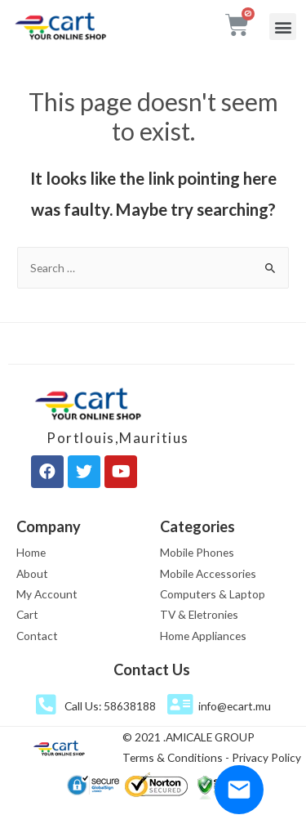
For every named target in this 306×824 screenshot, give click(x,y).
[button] (282, 26)
